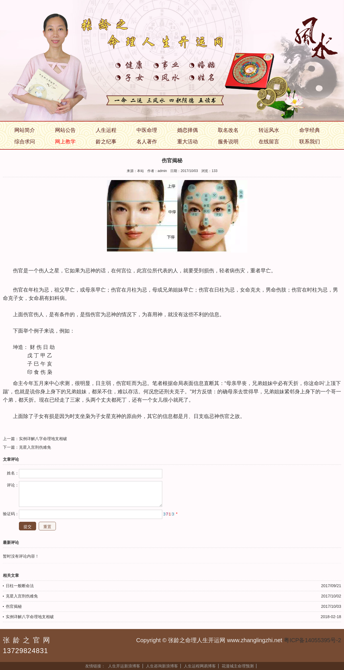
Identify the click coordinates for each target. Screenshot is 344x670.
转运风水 (269, 130)
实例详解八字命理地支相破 (43, 438)
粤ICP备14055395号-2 (312, 640)
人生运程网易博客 (200, 666)
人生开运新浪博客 (124, 666)
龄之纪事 (106, 141)
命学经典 (309, 130)
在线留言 (269, 141)
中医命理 (146, 130)
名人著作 (146, 141)
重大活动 (187, 141)
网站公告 (65, 130)
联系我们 (309, 141)
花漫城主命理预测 (238, 666)
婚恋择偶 (187, 130)
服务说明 (228, 141)
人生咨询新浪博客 (162, 666)
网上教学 (65, 141)
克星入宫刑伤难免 (35, 447)
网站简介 (24, 130)
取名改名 (228, 130)
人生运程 (106, 130)
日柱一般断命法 (20, 585)
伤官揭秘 (14, 606)
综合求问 (24, 141)
